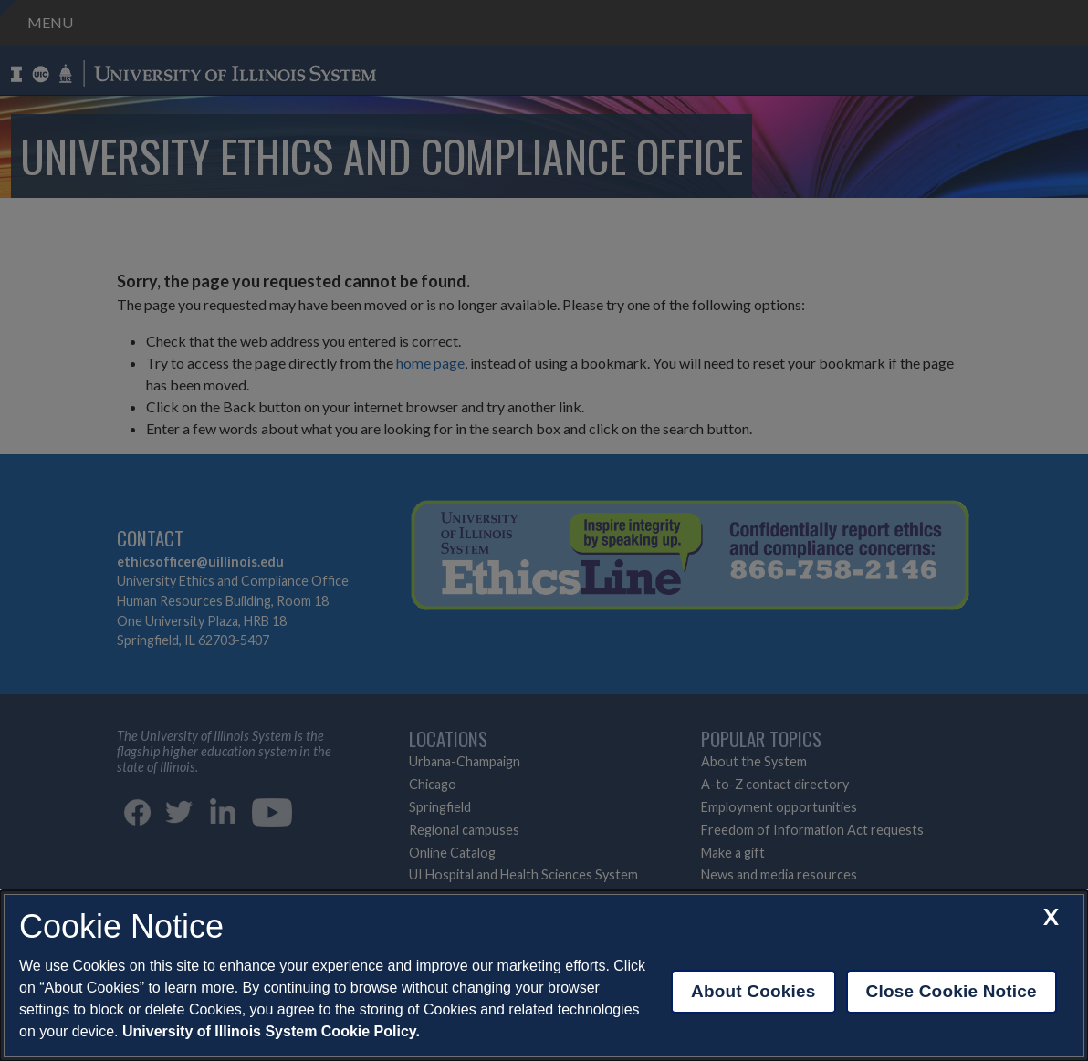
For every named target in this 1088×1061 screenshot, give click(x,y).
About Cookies (753, 991)
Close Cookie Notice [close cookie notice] (951, 991)
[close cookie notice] (1051, 916)
